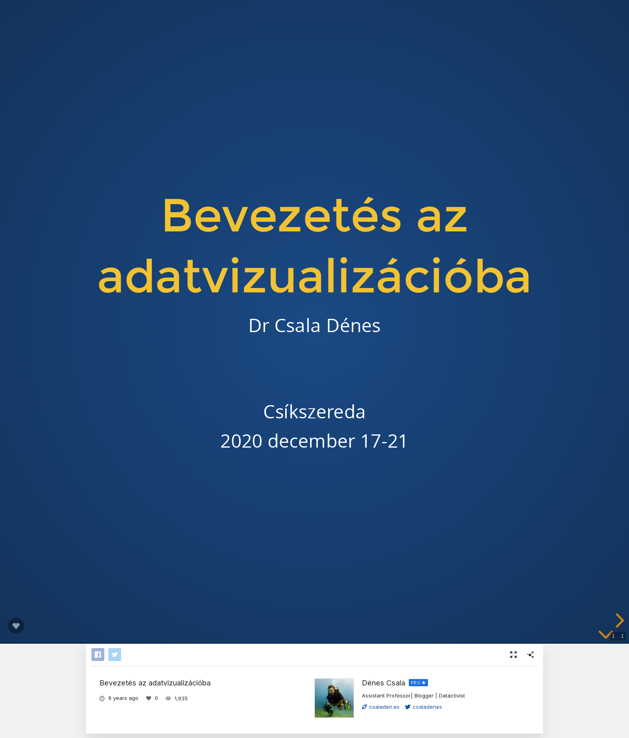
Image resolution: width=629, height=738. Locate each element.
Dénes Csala (383, 682)
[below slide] (606, 636)
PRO (416, 682)
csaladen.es (381, 707)
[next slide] (618, 620)
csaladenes (423, 707)
